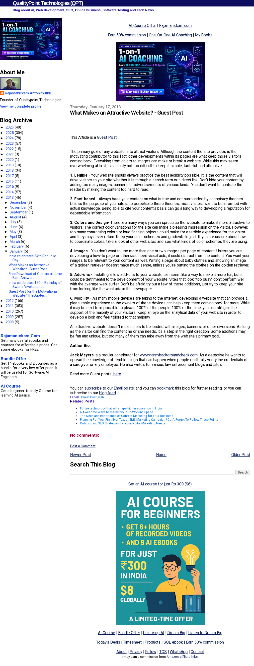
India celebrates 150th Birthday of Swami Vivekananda (35, 285)
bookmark (165, 388)
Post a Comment (82, 446)
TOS (163, 651)
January (17, 251)
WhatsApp (179, 651)
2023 (10, 143)
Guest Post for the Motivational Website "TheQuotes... (33, 293)
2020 (10, 159)
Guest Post (107, 137)
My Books (203, 35)
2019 (10, 165)
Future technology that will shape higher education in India (121, 408)
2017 (10, 176)
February (17, 246)
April (14, 237)
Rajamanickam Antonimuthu (28, 93)
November (19, 207)
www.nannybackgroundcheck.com (169, 355)
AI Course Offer (142, 25)
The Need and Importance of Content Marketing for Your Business (126, 416)
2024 (10, 138)
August (16, 217)
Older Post (240, 454)
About (121, 651)
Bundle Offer (129, 632)
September (19, 212)
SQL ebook (173, 642)
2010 (10, 311)
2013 (10, 197)
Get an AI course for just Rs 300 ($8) (160, 484)
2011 (10, 306)
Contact (197, 651)
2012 (10, 300)
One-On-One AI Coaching (170, 35)
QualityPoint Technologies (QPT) (48, 3)
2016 (10, 181)
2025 (10, 133)
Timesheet (132, 642)
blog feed (107, 393)
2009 (10, 317)
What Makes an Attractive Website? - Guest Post (29, 267)
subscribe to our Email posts (109, 388)
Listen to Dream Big (205, 632)
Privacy (136, 651)
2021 (10, 154)
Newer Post (80, 454)
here (116, 374)
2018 (10, 170)
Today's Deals (108, 642)
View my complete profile (20, 106)
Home (161, 454)
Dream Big (176, 632)
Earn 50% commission (127, 35)
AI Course (106, 632)
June (14, 227)
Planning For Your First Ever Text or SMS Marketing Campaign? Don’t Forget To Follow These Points (149, 419)
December (18, 202)
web (101, 397)
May (13, 232)
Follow (150, 651)
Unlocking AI (153, 632)
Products (153, 642)
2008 (10, 322)
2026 (10, 127)
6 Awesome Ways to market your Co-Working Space (116, 412)
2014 (10, 192)
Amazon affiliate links (182, 657)
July (13, 222)
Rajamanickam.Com (20, 335)
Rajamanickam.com (175, 25)
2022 (10, 149)
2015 (10, 186)
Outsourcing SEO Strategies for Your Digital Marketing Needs (122, 423)
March (15, 242)
